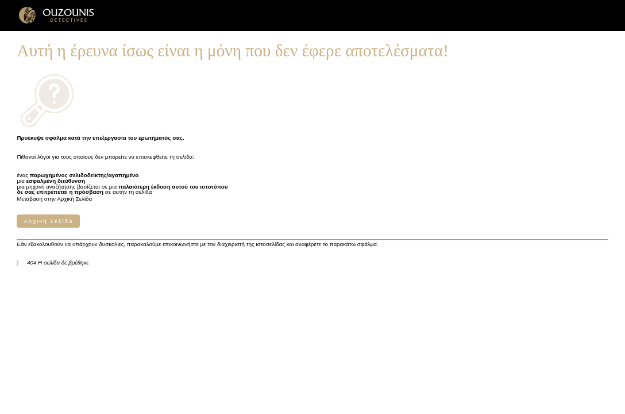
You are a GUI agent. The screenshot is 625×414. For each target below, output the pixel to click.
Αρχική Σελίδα (48, 221)
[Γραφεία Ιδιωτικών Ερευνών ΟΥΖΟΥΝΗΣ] (56, 21)
